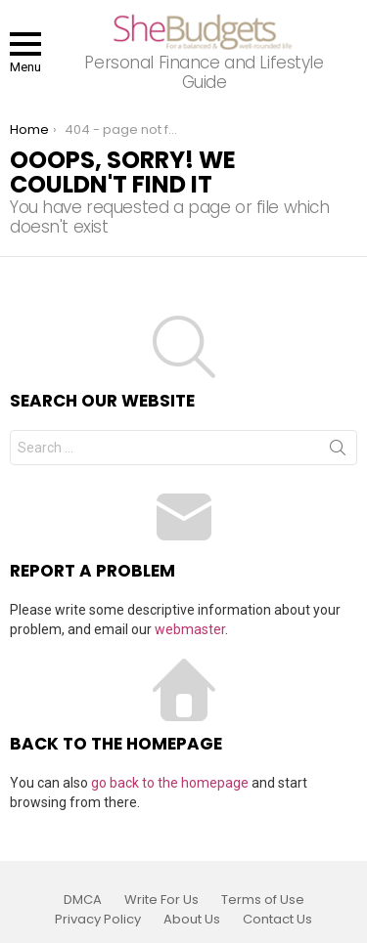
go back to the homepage (170, 783)
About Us (191, 919)
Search (337, 451)
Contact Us (277, 919)
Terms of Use (262, 900)
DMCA (83, 900)
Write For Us (161, 900)
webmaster (190, 629)
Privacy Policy (98, 919)
